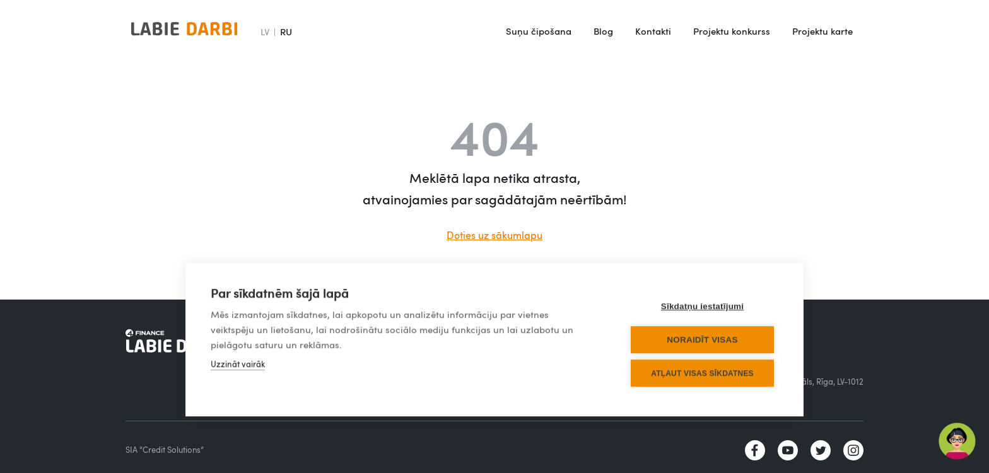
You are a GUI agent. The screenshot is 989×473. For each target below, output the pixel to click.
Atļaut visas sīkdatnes (702, 373)
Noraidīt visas (702, 339)
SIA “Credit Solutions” (165, 449)
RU (286, 31)
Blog (603, 31)
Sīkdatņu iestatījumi (702, 306)
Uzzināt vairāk (238, 364)
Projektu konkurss (731, 31)
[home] (184, 31)
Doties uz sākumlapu (494, 235)
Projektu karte (822, 31)
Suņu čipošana (538, 31)
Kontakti (653, 31)
